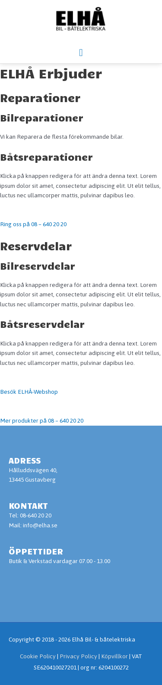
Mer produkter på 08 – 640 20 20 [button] (41, 420)
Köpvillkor (114, 656)
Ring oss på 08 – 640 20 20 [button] (33, 224)
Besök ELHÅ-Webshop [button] (29, 391)
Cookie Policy (38, 656)
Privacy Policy (79, 656)
